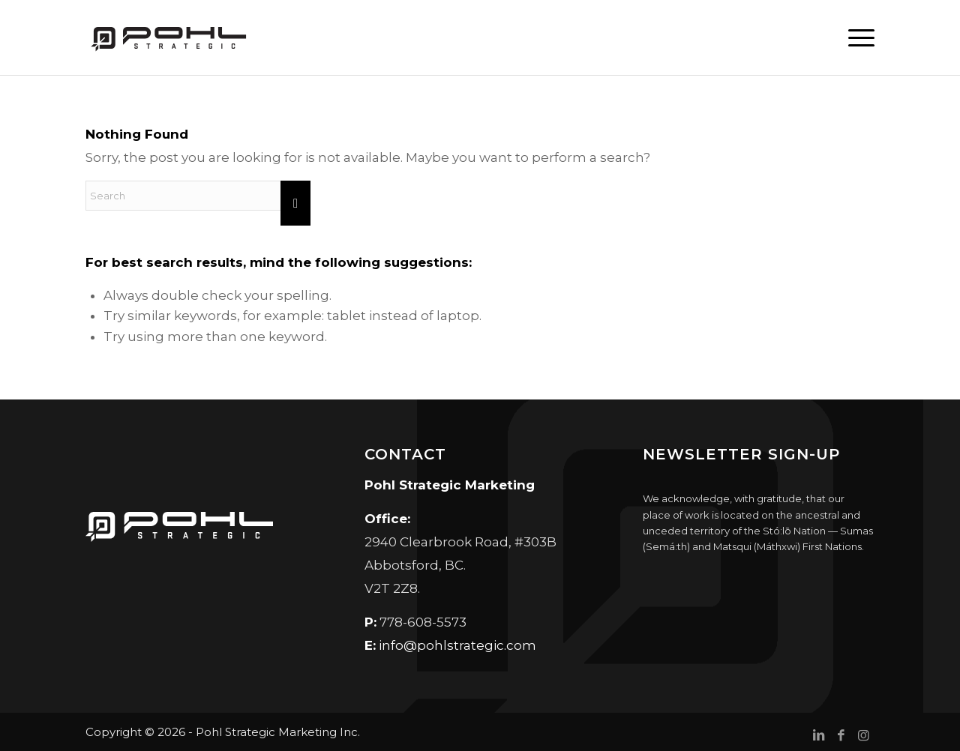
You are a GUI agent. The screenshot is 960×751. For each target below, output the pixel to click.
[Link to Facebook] (841, 735)
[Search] (198, 196)
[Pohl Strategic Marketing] (167, 37)
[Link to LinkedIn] (818, 735)
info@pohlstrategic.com (457, 645)
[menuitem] (855, 37)
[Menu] (855, 37)
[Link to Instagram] (863, 735)
